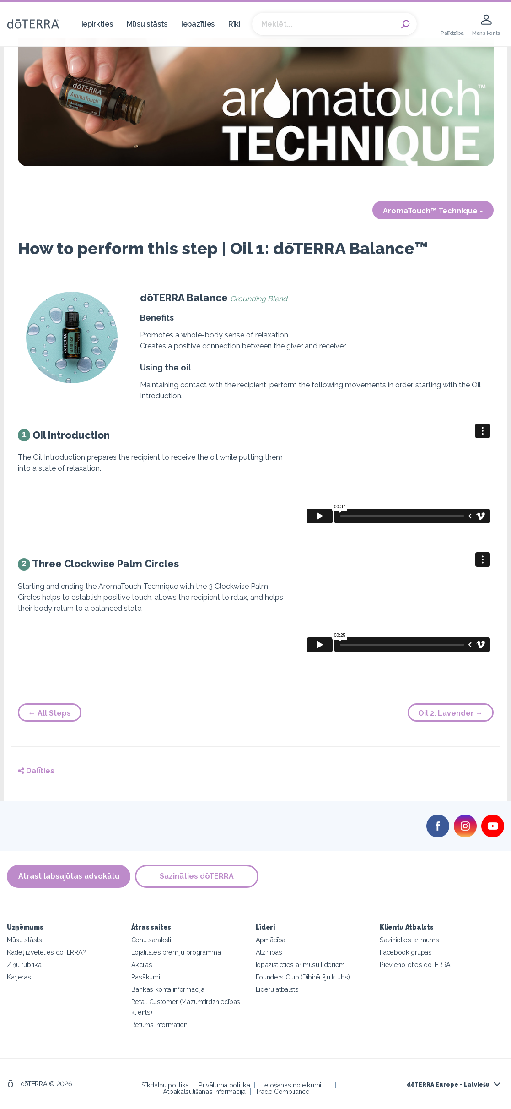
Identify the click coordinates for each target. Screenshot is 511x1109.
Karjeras (19, 977)
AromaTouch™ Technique (433, 211)
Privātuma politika (224, 1085)
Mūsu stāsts (147, 24)
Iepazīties (198, 24)
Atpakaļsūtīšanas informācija (204, 1091)
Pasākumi (145, 977)
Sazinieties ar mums (409, 940)
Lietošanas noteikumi (290, 1085)
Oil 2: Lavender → (450, 713)
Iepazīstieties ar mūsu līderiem (300, 964)
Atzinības (269, 952)
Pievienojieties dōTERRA (415, 964)
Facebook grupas (405, 952)
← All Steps (49, 713)
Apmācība (271, 940)
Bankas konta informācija (167, 989)
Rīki (234, 24)
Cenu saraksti (151, 940)
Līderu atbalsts (277, 989)
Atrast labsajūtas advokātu (68, 876)
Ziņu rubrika (24, 964)
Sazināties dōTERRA (197, 876)
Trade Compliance (282, 1091)
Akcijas (141, 964)
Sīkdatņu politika (165, 1085)
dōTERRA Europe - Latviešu (448, 1085)
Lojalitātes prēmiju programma (176, 952)
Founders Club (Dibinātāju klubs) (303, 977)
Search (405, 24)
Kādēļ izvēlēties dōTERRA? (46, 952)
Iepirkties (97, 24)
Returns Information (159, 1024)
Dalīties (36, 771)
